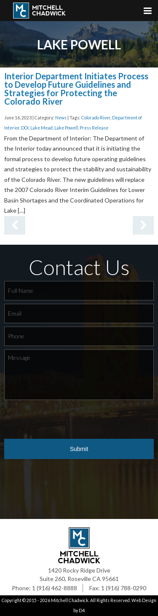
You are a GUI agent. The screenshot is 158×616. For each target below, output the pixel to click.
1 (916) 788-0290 (123, 588)
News (61, 117)
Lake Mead (41, 127)
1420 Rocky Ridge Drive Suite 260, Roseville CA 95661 (79, 574)
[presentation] (68, 419)
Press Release (94, 127)
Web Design (143, 600)
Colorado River (95, 117)
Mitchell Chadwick (69, 600)
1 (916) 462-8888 (54, 588)
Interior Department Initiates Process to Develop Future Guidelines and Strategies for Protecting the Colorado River (76, 88)
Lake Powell (66, 127)
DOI (25, 127)
